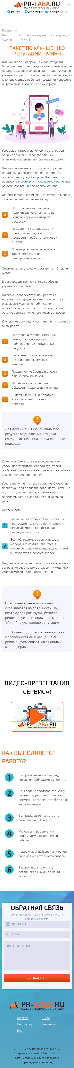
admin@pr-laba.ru (58, 11)
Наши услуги (7, 37)
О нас (46, 1017)
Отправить (37, 978)
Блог (20, 1030)
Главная (7, 30)
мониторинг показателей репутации (44, 181)
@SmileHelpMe (36, 11)
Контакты (49, 1024)
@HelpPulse (17, 11)
